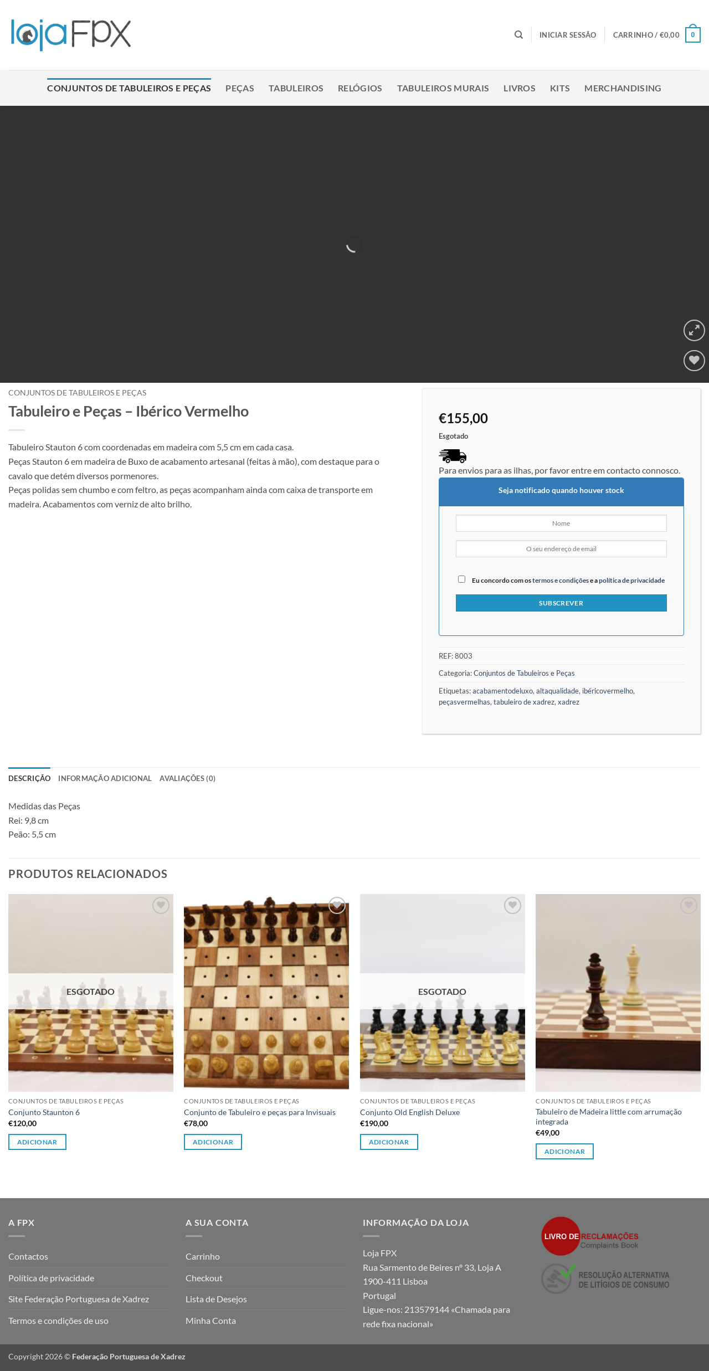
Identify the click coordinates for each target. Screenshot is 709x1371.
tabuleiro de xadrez (524, 701)
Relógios (360, 88)
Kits (560, 88)
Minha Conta (211, 1320)
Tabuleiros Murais (443, 88)
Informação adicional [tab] (105, 778)
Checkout (204, 1277)
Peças (239, 88)
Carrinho (203, 1256)
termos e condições (560, 580)
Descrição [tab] (29, 778)
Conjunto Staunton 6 (44, 1112)
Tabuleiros (296, 88)
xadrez (568, 701)
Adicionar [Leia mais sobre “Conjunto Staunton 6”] (37, 1142)
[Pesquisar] (519, 34)
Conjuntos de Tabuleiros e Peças (129, 88)
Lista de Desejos (216, 1298)
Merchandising (622, 88)
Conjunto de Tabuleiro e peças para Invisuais (260, 1112)
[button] (568, 35)
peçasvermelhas (464, 701)
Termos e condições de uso (58, 1320)
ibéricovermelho (607, 690)
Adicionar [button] (213, 1142)
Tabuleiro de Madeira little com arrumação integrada (609, 1117)
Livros (520, 88)
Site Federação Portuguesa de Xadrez (78, 1298)
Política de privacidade (51, 1277)
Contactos (28, 1256)
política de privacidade (632, 580)
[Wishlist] (694, 361)
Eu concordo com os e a (561, 580)
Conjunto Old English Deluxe (410, 1112)
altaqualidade (557, 690)
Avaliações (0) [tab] (187, 778)
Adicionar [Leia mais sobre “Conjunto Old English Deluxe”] (389, 1142)
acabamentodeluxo (502, 690)
